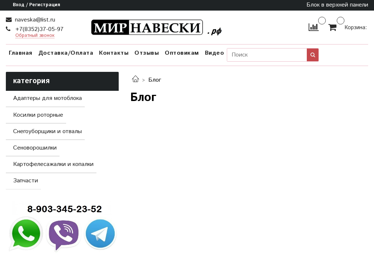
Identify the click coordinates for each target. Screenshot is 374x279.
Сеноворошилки (35, 148)
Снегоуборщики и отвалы (47, 131)
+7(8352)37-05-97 (39, 29)
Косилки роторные (38, 115)
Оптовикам (182, 53)
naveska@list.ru (34, 20)
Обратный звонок (34, 36)
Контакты (114, 53)
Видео (214, 53)
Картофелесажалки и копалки (53, 164)
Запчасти (25, 181)
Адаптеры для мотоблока (47, 98)
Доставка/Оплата (66, 53)
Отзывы (146, 53)
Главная (21, 53)
